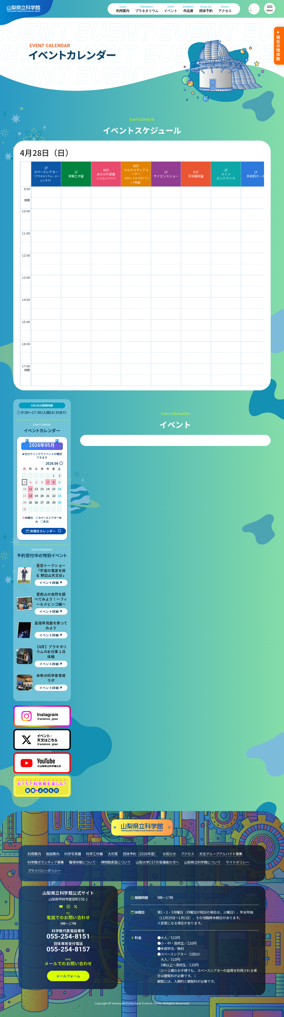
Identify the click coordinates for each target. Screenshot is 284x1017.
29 (53, 502)
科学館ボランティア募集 (46, 862)
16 (59, 489)
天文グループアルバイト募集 (220, 853)
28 (47, 502)
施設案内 (52, 853)
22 (53, 496)
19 (36, 496)
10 (24, 489)
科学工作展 (94, 853)
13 (41, 489)
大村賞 (113, 853)
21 (47, 496)
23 (59, 496)
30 (59, 502)
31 (24, 509)
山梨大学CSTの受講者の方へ (157, 862)
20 (41, 496)
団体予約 (206, 9)
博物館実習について (116, 862)
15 (53, 489)
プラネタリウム (146, 9)
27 (41, 502)
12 (36, 489)
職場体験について (82, 862)
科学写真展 (72, 853)
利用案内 (122, 9)
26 (36, 502)
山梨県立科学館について (202, 862)
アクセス (225, 9)
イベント (170, 9)
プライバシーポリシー (44, 870)
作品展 (188, 9)
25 (30, 502)
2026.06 (51, 463)
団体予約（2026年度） (140, 853)
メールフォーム (68, 976)
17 (24, 496)
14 (47, 489)
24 (24, 502)
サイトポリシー (237, 862)
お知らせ (169, 853)
